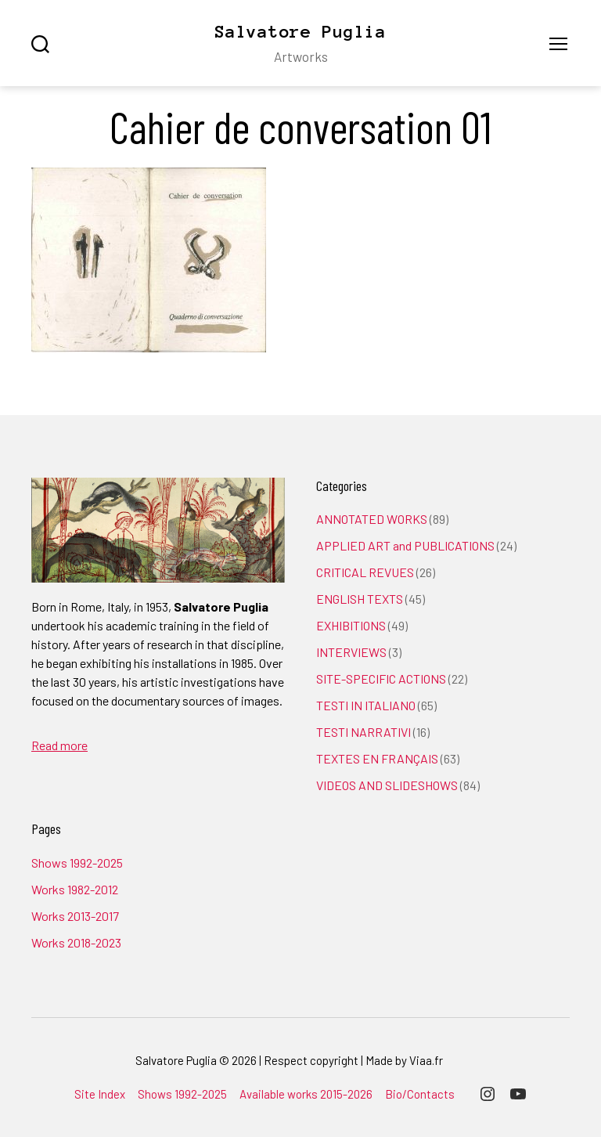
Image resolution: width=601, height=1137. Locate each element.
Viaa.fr (426, 1060)
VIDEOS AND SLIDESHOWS (387, 785)
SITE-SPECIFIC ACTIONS (381, 678)
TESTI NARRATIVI (363, 731)
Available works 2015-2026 (305, 1094)
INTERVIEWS (351, 651)
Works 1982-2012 (74, 889)
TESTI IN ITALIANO (366, 705)
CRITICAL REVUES (365, 572)
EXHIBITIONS (351, 625)
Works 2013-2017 (75, 915)
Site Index (99, 1094)
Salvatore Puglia (300, 31)
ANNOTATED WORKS (371, 518)
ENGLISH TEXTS (359, 598)
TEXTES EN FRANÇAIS (377, 758)
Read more (59, 745)
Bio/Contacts (420, 1094)
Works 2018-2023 (76, 942)
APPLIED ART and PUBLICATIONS (405, 545)
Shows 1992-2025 (77, 862)
